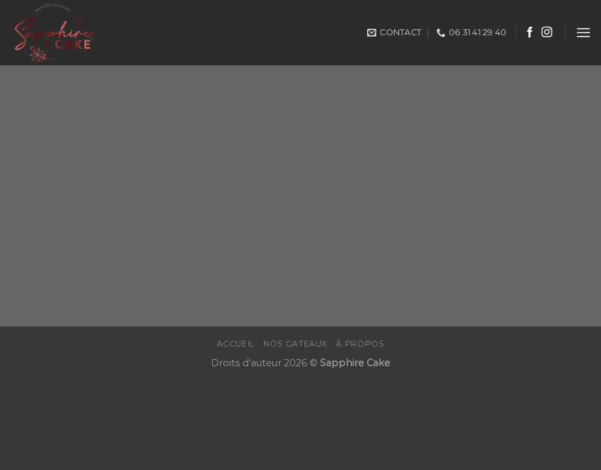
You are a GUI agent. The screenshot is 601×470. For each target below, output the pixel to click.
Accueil (236, 344)
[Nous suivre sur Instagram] (547, 33)
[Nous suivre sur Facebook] (530, 33)
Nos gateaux (295, 344)
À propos (360, 344)
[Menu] (583, 32)
